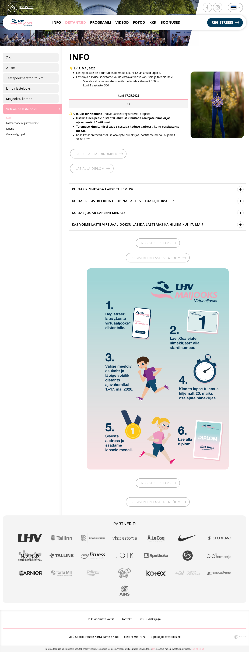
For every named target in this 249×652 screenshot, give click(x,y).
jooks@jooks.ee (170, 637)
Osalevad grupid (15, 134)
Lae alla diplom (90, 168)
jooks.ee (26, 6)
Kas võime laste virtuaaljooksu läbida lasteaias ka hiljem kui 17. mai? (137, 224)
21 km (10, 68)
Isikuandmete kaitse (101, 619)
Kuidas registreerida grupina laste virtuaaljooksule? (123, 201)
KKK (152, 22)
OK (153, 648)
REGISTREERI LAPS (156, 243)
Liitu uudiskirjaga (150, 619)
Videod (122, 22)
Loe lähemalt (197, 648)
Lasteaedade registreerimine (22, 123)
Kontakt (126, 619)
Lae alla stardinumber (96, 154)
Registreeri (222, 22)
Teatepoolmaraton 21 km (24, 78)
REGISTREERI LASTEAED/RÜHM (156, 258)
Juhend (10, 128)
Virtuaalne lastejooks (21, 109)
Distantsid (75, 22)
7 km (9, 57)
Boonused (170, 22)
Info (56, 22)
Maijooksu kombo (19, 99)
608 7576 (140, 637)
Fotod (139, 22)
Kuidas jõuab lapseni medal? (98, 213)
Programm (100, 22)
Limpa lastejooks (18, 88)
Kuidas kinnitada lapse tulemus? (103, 189)
